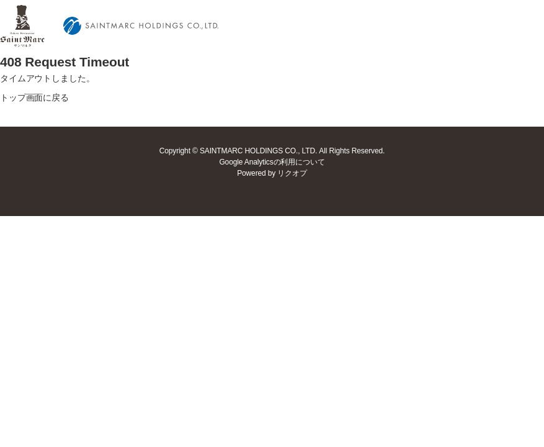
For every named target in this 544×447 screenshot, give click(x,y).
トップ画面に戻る (34, 97)
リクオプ (291, 173)
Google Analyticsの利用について (271, 162)
